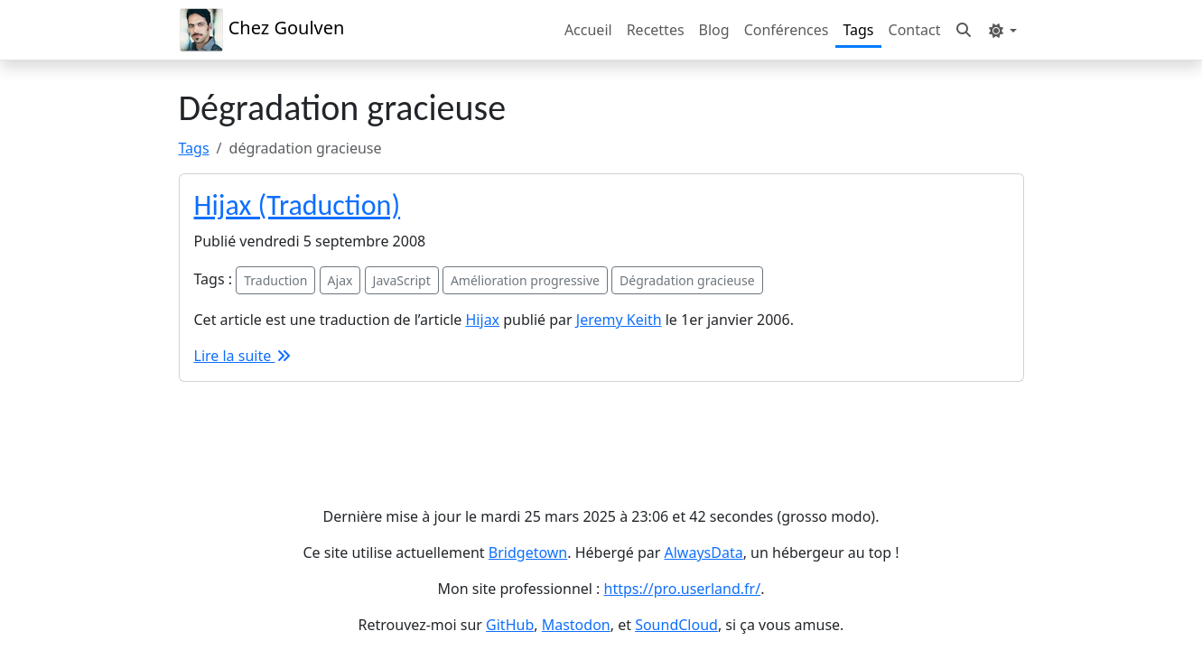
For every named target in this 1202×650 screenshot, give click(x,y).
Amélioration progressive (525, 280)
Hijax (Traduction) (297, 205)
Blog (714, 30)
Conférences (786, 30)
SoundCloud (676, 625)
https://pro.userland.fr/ (682, 589)
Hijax (483, 320)
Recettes (656, 30)
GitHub (510, 625)
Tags (858, 30)
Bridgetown (528, 552)
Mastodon (576, 625)
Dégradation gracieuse (687, 280)
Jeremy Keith (619, 320)
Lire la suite (244, 356)
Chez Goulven (262, 29)
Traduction (275, 280)
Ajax (340, 280)
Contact (915, 30)
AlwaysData (704, 552)
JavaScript (402, 280)
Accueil (588, 30)
